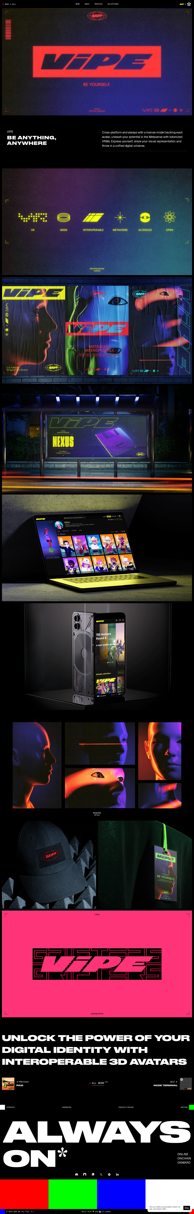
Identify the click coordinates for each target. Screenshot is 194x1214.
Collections (112, 4)
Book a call (10, 4)
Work (78, 4)
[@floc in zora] (93, 1174)
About (87, 4)
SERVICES (98, 4)
